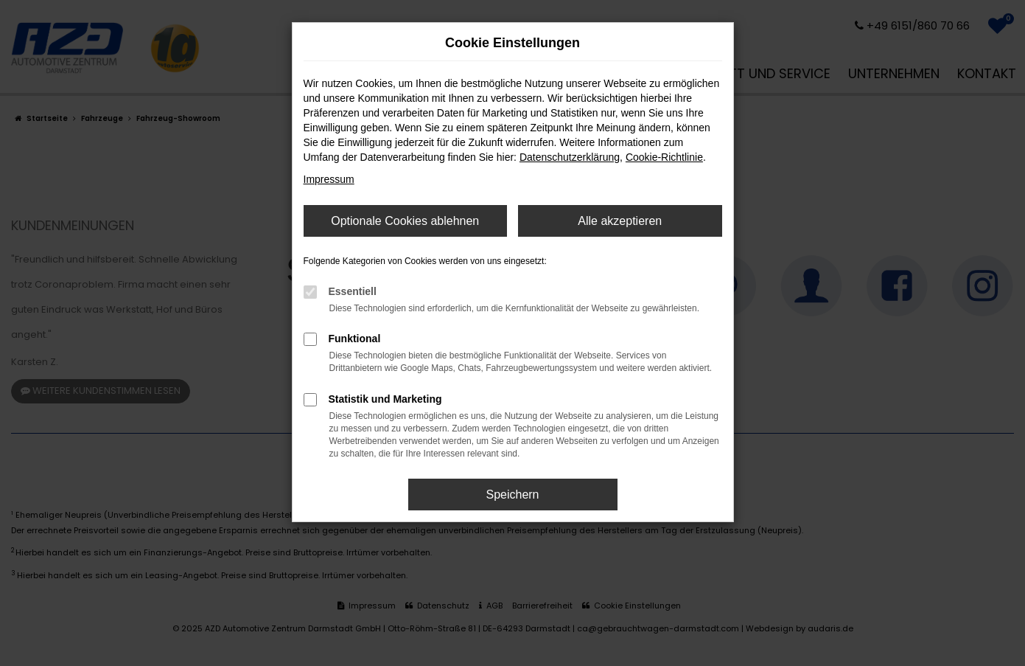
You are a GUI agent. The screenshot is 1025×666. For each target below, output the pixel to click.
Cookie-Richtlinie (664, 157)
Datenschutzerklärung (570, 157)
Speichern (512, 494)
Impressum (329, 179)
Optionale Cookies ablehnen (405, 221)
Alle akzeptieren (620, 221)
